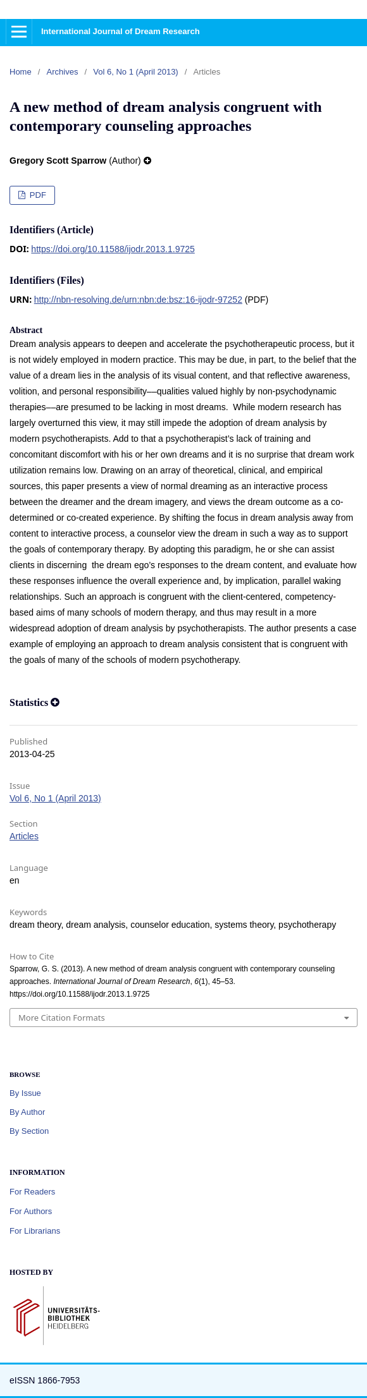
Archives (62, 71)
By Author (27, 1112)
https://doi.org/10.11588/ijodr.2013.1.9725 (112, 249)
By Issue (25, 1093)
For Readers (32, 1191)
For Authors (30, 1211)
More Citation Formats (61, 1017)
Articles (24, 836)
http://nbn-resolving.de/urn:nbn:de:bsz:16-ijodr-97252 (138, 300)
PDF (36, 195)
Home (20, 71)
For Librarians (34, 1231)
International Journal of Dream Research (120, 31)
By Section (29, 1131)
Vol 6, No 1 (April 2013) (135, 71)
